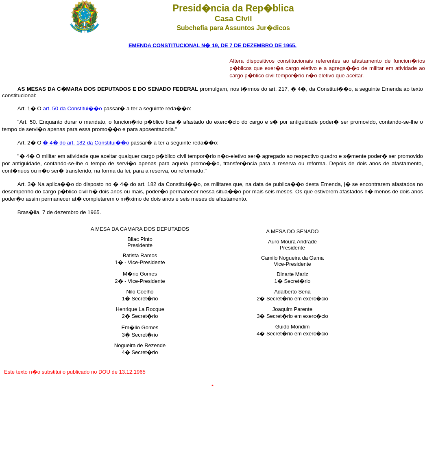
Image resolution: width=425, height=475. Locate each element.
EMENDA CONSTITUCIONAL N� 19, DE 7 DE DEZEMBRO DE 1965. (212, 45)
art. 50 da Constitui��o (72, 108)
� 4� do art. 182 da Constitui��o (86, 143)
